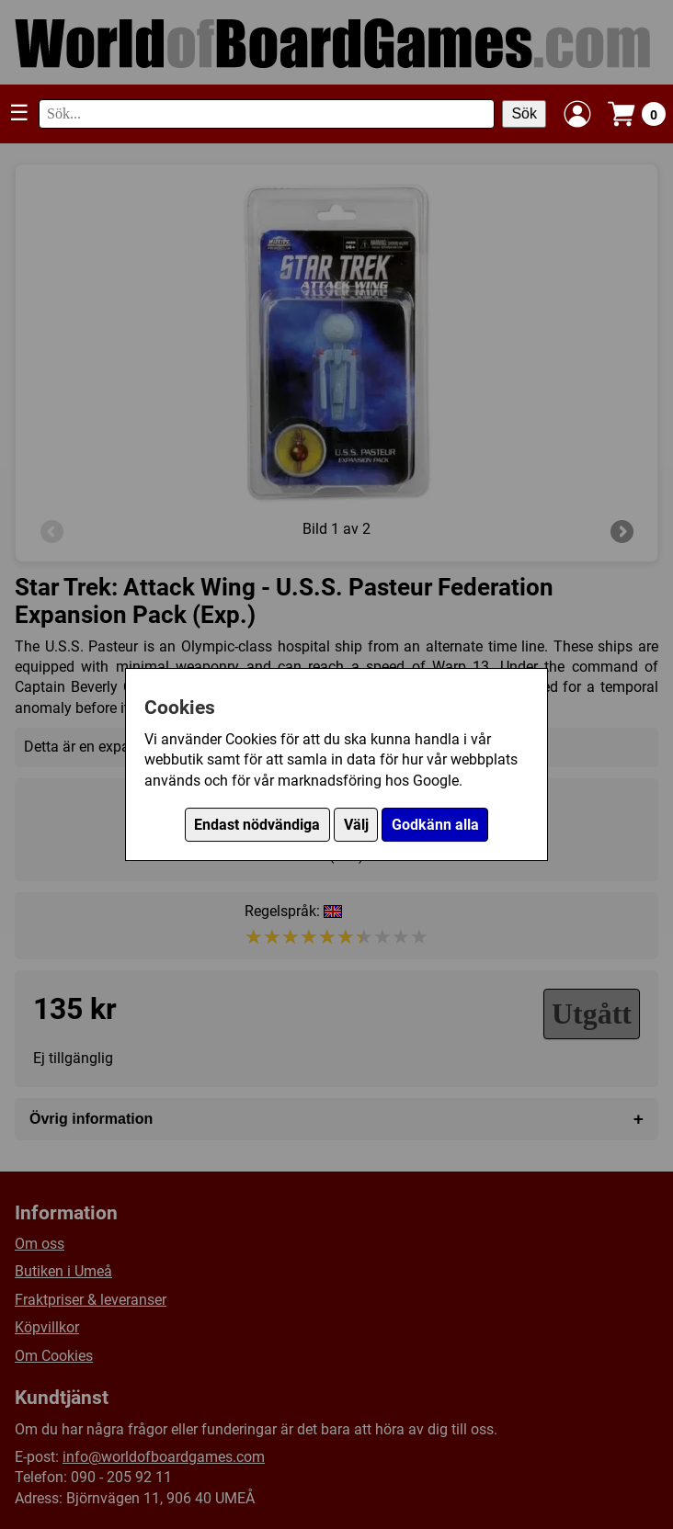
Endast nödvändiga (257, 824)
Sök (524, 113)
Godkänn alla (435, 824)
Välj (356, 824)
